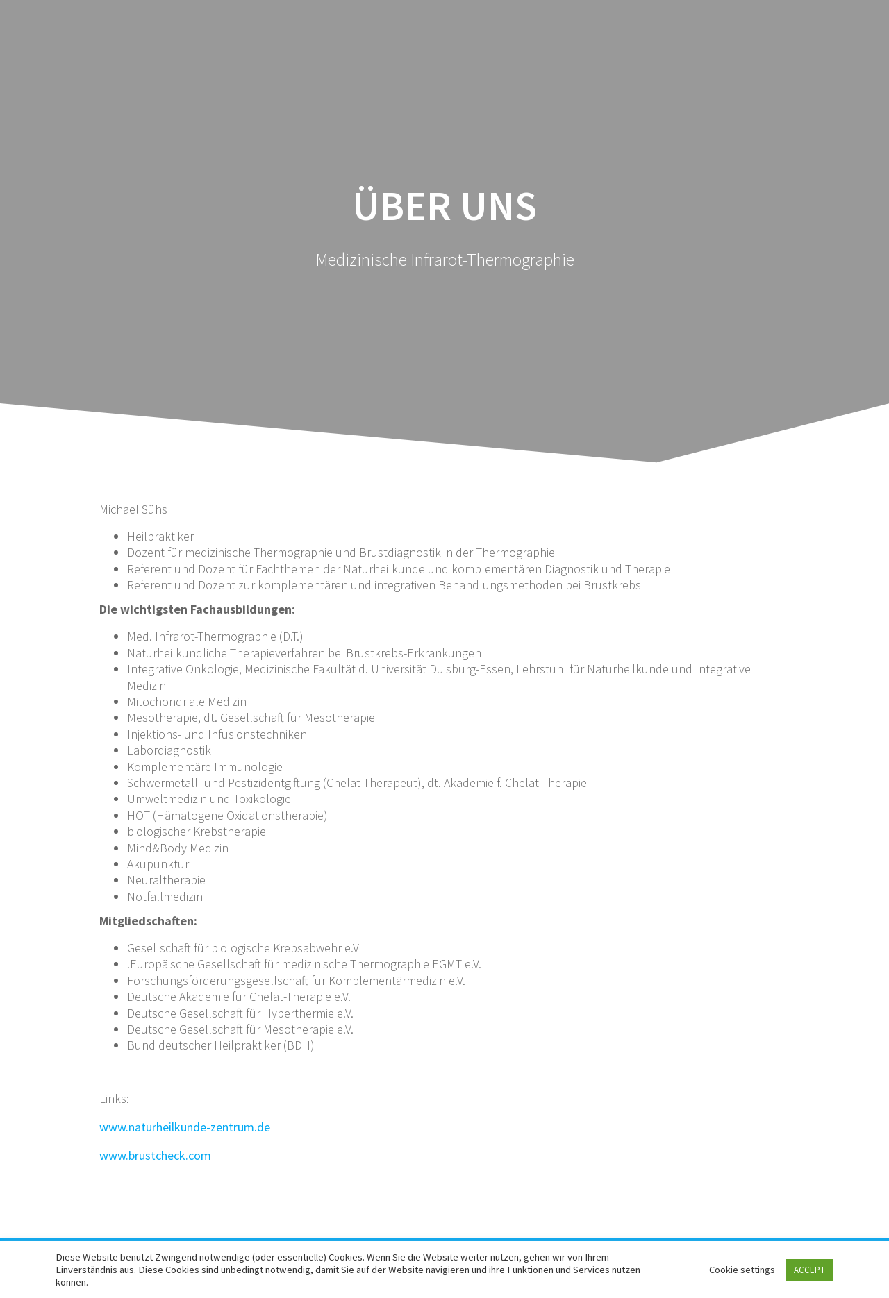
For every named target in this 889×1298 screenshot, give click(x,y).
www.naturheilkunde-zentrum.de (184, 1127)
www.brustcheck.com (155, 1155)
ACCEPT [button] (809, 1270)
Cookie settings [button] (742, 1269)
